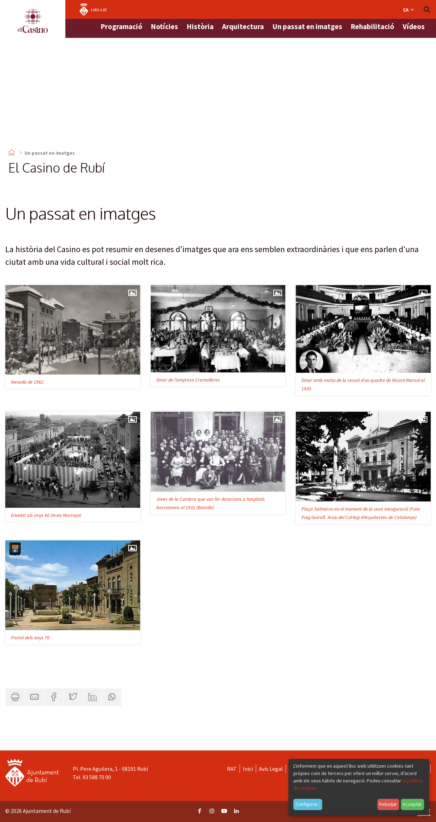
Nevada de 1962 (27, 382)
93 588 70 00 (97, 777)
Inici (248, 768)
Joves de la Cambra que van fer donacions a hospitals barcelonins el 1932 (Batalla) (210, 503)
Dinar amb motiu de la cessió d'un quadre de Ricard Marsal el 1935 (363, 384)
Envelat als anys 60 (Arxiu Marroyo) (46, 515)
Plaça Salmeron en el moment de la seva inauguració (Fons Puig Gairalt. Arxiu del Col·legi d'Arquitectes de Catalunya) (360, 513)
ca (409, 10)
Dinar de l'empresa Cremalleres (188, 380)
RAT (232, 768)
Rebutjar (388, 804)
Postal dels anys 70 (30, 637)
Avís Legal (271, 768)
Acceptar (412, 804)
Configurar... (307, 804)
